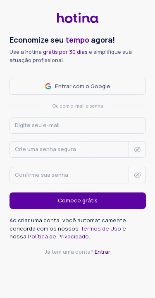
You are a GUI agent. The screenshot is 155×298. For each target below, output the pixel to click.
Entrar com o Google (77, 86)
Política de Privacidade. (59, 236)
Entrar (102, 251)
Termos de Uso (101, 228)
